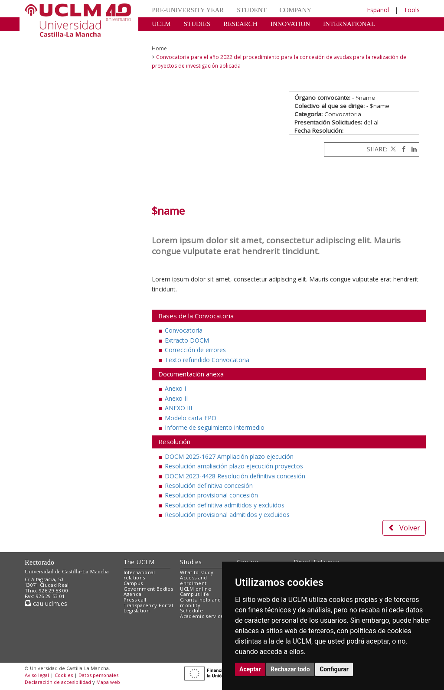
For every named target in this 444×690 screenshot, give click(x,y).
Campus (133, 583)
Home (159, 48)
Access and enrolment (193, 580)
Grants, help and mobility (200, 602)
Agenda (133, 594)
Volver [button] (404, 528)
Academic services (203, 616)
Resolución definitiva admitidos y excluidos (224, 505)
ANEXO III (178, 408)
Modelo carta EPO (190, 418)
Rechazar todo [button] (290, 669)
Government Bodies (148, 588)
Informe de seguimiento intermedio (214, 427)
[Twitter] (392, 149)
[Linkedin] (412, 149)
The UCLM (139, 562)
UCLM (161, 23)
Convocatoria (183, 330)
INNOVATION (290, 23)
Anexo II (176, 398)
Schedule (191, 610)
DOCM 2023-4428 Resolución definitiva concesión (235, 476)
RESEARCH (240, 23)
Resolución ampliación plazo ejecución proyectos (234, 466)
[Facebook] (401, 149)
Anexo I (175, 388)
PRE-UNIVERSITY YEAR (188, 10)
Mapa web (108, 682)
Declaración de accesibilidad (58, 682)
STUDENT (251, 10)
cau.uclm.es (46, 603)
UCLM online (195, 588)
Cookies (64, 675)
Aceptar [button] (250, 669)
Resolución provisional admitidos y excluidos (227, 514)
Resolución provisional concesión (211, 495)
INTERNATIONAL (349, 23)
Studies (191, 562)
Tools (412, 10)
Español (378, 10)
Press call (135, 599)
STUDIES (197, 23)
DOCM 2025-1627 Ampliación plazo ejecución (229, 456)
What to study (196, 572)
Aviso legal (37, 675)
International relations (139, 575)
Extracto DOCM (187, 340)
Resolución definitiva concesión (209, 485)
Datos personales (98, 675)
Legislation (137, 610)
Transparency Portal (148, 605)
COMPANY (296, 10)
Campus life (194, 594)
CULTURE (166, 36)
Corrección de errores (195, 350)
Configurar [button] (334, 669)
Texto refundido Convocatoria (207, 360)
